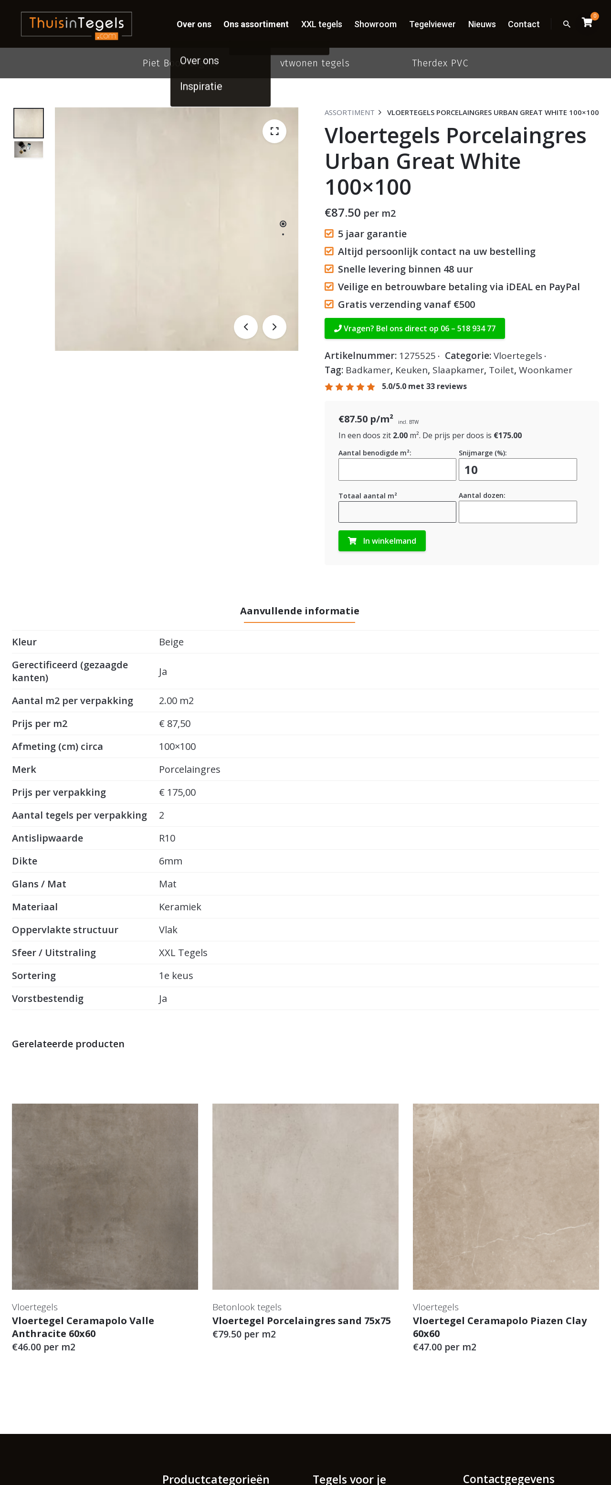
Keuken (411, 370)
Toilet (501, 370)
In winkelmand (382, 541)
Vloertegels (518, 355)
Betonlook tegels (247, 1307)
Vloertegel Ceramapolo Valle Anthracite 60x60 (83, 1327)
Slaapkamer (458, 370)
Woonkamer (545, 370)
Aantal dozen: (482, 495)
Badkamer (368, 370)
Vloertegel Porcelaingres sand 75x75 (301, 1320)
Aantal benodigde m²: (374, 452)
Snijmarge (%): (483, 452)
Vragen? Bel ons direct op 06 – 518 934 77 (414, 328)
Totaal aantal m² (367, 495)
